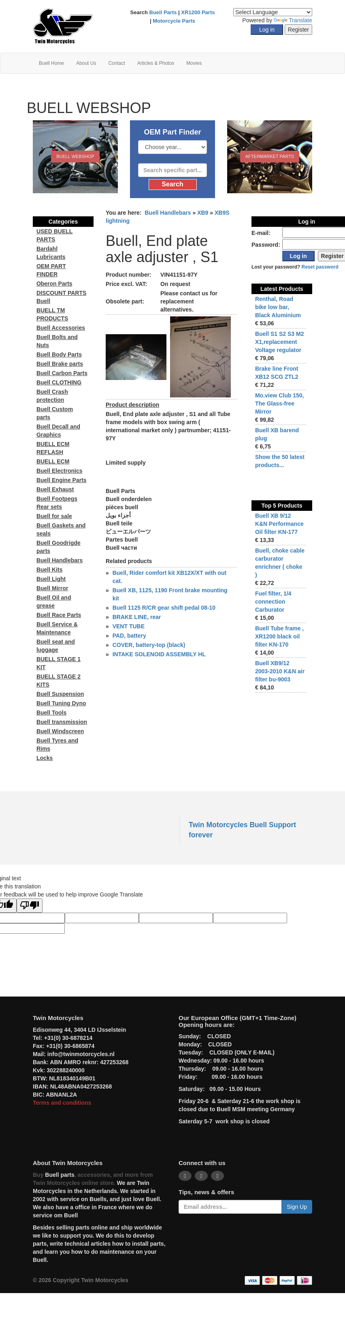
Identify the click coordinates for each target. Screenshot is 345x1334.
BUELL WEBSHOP (75, 156)
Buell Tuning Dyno (61, 703)
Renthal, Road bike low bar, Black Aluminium (278, 307)
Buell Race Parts (58, 615)
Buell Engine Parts (61, 480)
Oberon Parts (54, 283)
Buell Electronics (59, 470)
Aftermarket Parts (269, 156)
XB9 (202, 212)
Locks (44, 758)
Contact (116, 63)
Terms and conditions (62, 1102)
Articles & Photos (155, 63)
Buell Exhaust (55, 489)
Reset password (320, 267)
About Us (86, 63)
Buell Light (51, 579)
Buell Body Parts (59, 354)
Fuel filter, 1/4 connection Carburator (273, 601)
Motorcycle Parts (174, 21)
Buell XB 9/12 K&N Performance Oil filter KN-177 (279, 523)
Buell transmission (61, 722)
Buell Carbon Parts (61, 373)
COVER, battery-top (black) (149, 645)
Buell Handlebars (168, 212)
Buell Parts (163, 12)
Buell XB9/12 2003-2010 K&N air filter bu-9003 (280, 671)
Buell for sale (54, 516)
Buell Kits (49, 569)
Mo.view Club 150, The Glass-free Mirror (279, 403)
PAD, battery (129, 635)
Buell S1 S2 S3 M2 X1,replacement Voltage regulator (279, 342)
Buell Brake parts (59, 364)
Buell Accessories (60, 327)
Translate (293, 20)
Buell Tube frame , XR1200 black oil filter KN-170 (279, 636)
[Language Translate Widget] (272, 12)
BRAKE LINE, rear (137, 617)
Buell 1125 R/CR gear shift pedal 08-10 (164, 607)
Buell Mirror (52, 588)
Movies (194, 63)
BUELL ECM (52, 461)
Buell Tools (51, 712)
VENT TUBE (129, 626)
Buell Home (51, 63)
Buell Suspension (60, 694)
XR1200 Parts (198, 12)
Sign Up (297, 1207)
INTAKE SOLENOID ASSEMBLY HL (159, 654)
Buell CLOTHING (58, 382)
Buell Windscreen (60, 731)
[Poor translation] (30, 906)
